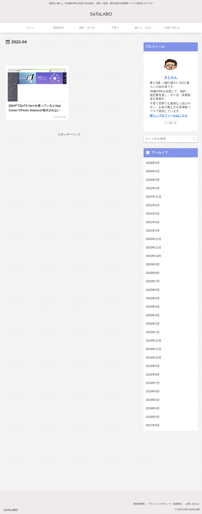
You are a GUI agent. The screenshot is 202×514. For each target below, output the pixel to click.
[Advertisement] (69, 54)
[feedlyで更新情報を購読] (171, 123)
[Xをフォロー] (166, 123)
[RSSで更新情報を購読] (175, 123)
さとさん (170, 77)
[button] (194, 138)
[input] (171, 138)
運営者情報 (139, 504)
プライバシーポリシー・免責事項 (165, 504)
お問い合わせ (192, 504)
